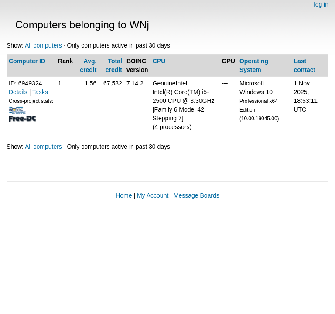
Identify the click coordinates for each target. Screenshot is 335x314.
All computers (43, 45)
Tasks (40, 92)
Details (18, 92)
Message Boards (196, 195)
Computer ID (27, 61)
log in (321, 4)
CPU (159, 61)
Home (124, 195)
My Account (152, 195)
